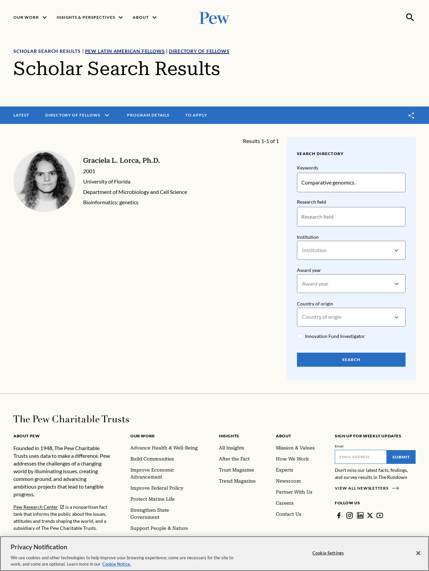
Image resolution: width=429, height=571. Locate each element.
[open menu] (107, 115)
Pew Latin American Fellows (125, 51)
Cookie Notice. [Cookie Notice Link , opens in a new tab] (116, 564)
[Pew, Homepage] (214, 17)
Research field (311, 202)
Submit (401, 456)
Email (339, 446)
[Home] (71, 419)
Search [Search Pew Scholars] (351, 359)
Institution (308, 237)
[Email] (361, 457)
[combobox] (302, 250)
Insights (229, 435)
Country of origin (315, 303)
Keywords (307, 167)
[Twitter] (370, 515)
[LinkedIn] (360, 515)
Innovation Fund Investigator (335, 336)
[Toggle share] (412, 115)
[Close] (418, 553)
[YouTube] (380, 515)
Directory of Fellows (199, 51)
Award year (309, 270)
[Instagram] (350, 515)
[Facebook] (339, 515)
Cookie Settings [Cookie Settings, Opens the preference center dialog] (328, 553)
